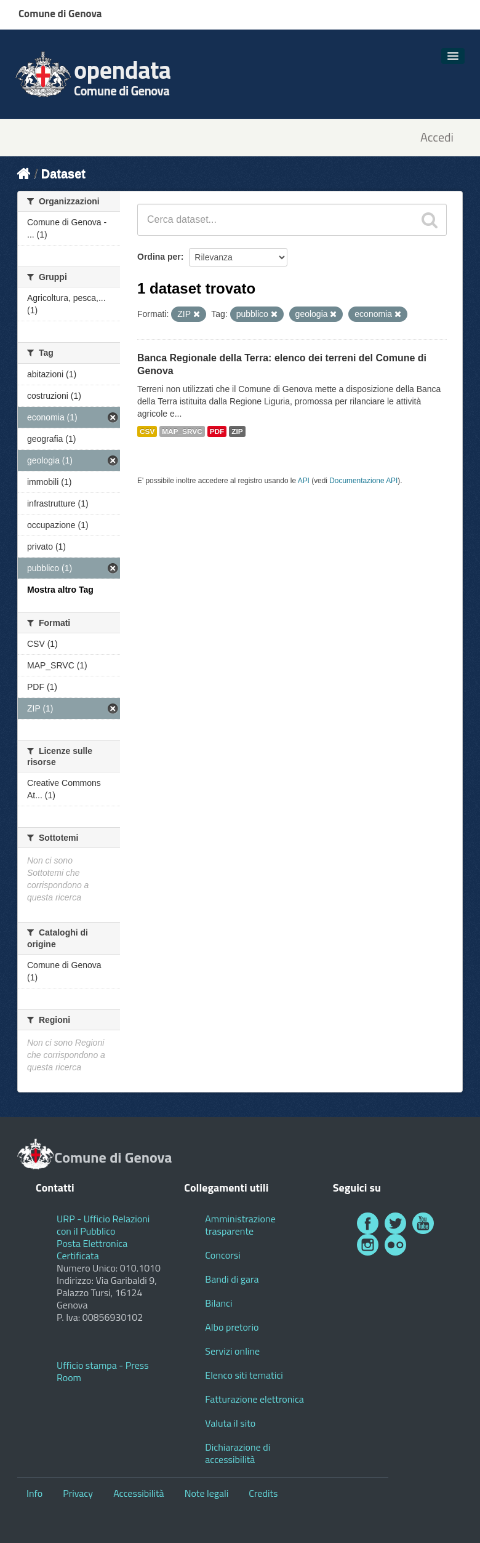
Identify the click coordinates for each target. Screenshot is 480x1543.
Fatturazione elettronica (254, 1399)
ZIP (236, 431)
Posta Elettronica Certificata (92, 1249)
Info (34, 1493)
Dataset (63, 173)
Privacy (78, 1493)
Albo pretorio (231, 1327)
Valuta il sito (230, 1423)
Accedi (437, 137)
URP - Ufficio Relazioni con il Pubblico (103, 1224)
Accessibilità (138, 1493)
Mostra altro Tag (60, 590)
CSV (147, 431)
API (304, 480)
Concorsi (222, 1255)
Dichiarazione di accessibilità (237, 1453)
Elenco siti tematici (243, 1375)
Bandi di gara (231, 1279)
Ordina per (159, 257)
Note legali (207, 1493)
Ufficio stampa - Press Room (103, 1371)
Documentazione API (363, 480)
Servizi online (232, 1351)
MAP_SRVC (182, 431)
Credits (263, 1493)
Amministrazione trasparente (240, 1224)
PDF (217, 431)
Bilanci (218, 1303)
